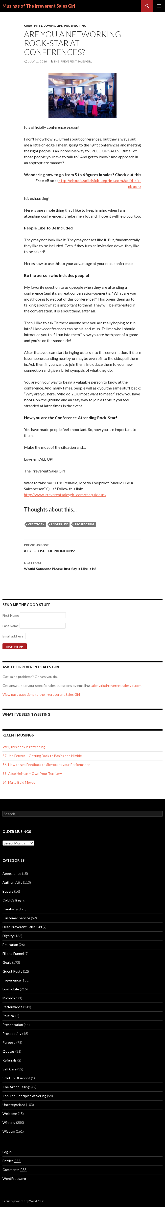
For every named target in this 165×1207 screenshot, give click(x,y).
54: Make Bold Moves (18, 782)
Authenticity (12, 882)
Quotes (8, 1051)
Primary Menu (159, 6)
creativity (36, 524)
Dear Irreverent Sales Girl (22, 927)
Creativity (33, 25)
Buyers (7, 891)
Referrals (9, 1060)
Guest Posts (12, 971)
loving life (59, 524)
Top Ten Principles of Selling (24, 1096)
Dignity (8, 936)
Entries (11, 1161)
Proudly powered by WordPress (23, 1201)
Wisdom (8, 1131)
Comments (14, 1169)
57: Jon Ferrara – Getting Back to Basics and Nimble (42, 756)
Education (10, 944)
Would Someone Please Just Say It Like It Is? (82, 565)
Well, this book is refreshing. (24, 747)
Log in (7, 1152)
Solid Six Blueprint (16, 1078)
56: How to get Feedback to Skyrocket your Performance (46, 764)
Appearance (11, 873)
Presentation (12, 1025)
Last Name (10, 626)
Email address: (13, 636)
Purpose (9, 1042)
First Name (10, 615)
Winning (8, 1122)
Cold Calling (11, 900)
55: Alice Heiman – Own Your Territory (32, 773)
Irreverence (11, 980)
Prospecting (75, 25)
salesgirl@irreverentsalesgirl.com (116, 685)
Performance (12, 1007)
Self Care (9, 1069)
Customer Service (16, 918)
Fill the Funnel (13, 953)
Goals (6, 962)
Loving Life (53, 25)
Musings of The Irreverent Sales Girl (38, 6)
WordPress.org (14, 1178)
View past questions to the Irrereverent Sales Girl (41, 694)
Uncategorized (13, 1105)
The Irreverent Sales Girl (73, 61)
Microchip (10, 998)
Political (8, 1016)
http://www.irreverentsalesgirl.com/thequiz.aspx (65, 494)
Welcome (9, 1113)
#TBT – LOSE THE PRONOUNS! (82, 547)
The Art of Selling (16, 1087)
